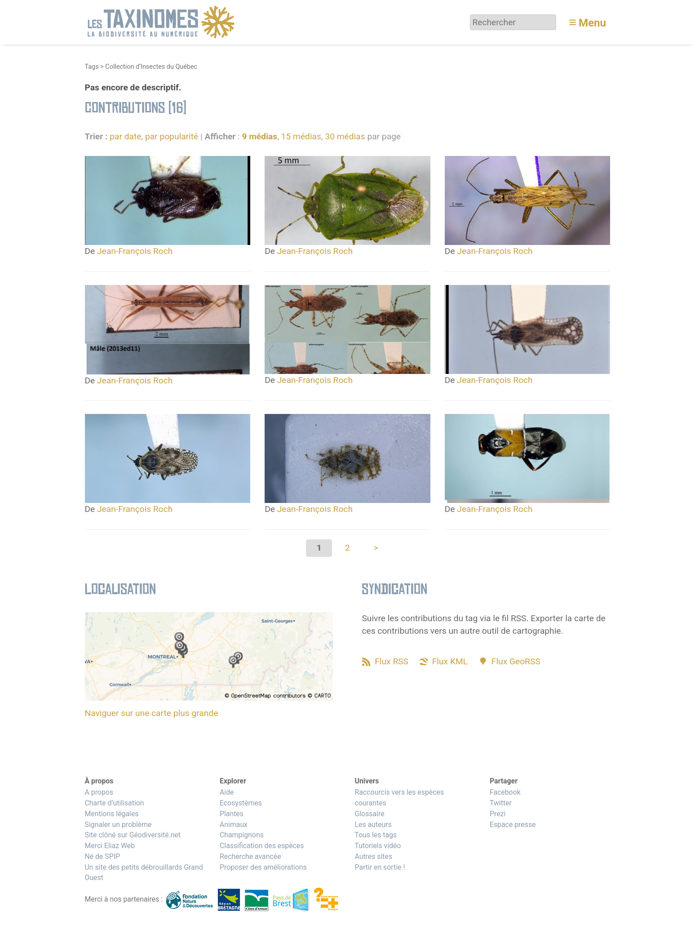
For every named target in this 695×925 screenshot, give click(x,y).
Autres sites (373, 856)
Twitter (501, 803)
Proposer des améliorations (263, 867)
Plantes (231, 813)
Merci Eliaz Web (110, 845)
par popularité (171, 136)
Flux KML (450, 661)
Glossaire (369, 813)
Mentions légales (112, 813)
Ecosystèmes (241, 803)
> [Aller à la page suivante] (376, 548)
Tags (92, 67)
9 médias (259, 136)
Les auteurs (372, 824)
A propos (99, 792)
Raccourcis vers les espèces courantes (399, 797)
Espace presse (513, 824)
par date (125, 136)
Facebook (505, 792)
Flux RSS (391, 661)
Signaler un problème (118, 824)
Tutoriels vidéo (377, 845)
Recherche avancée (250, 856)
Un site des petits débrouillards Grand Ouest (144, 872)
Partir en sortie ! (379, 867)
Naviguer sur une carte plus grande (151, 713)
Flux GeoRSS (515, 661)
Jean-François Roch (135, 251)
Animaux (234, 824)
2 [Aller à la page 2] (347, 548)
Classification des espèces (262, 845)
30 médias (345, 136)
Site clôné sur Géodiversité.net (133, 835)
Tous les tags (375, 835)
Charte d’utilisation (114, 803)
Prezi (497, 813)
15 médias (301, 136)
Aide (227, 792)
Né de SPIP (102, 856)
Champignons (242, 835)
